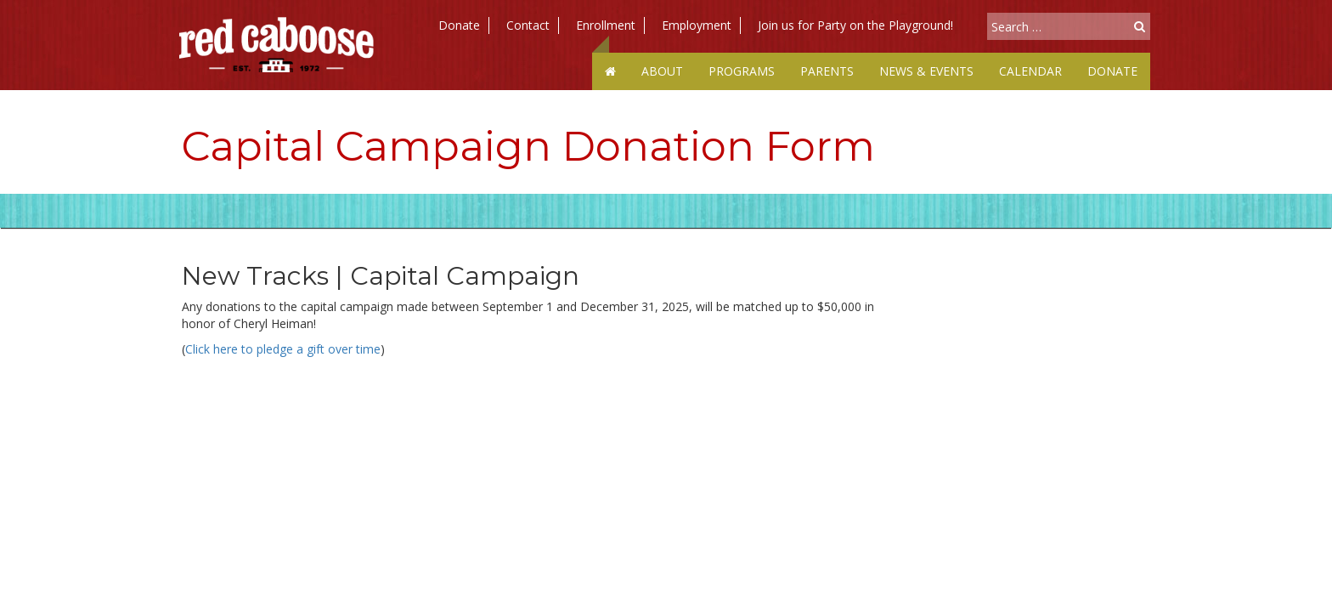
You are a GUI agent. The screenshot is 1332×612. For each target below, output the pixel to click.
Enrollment (605, 25)
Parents (827, 71)
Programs (741, 71)
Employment (696, 25)
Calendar (1030, 71)
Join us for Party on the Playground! (855, 25)
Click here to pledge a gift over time (283, 349)
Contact (528, 25)
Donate (459, 25)
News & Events (926, 71)
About (662, 71)
